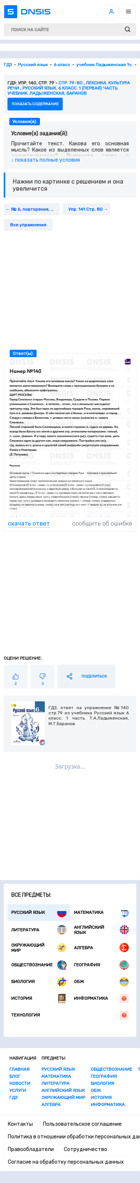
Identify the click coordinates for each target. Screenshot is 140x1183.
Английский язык (101, 930)
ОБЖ (101, 981)
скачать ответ (29, 523)
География (101, 965)
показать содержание (35, 104)
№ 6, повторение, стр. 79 (35, 209)
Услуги (17, 1090)
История (38, 998)
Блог (14, 1076)
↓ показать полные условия (45, 160)
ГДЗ (13, 1097)
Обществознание (38, 965)
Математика (101, 912)
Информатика (101, 998)
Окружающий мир (38, 948)
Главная (19, 1069)
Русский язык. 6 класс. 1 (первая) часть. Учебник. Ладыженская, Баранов (62, 90)
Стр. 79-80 (71, 82)
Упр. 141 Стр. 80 (85, 209)
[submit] (127, 29)
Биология (38, 981)
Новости (19, 1083)
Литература (38, 929)
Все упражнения (28, 224)
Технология (70, 1015)
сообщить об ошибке (102, 523)
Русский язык (38, 912)
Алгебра (101, 947)
